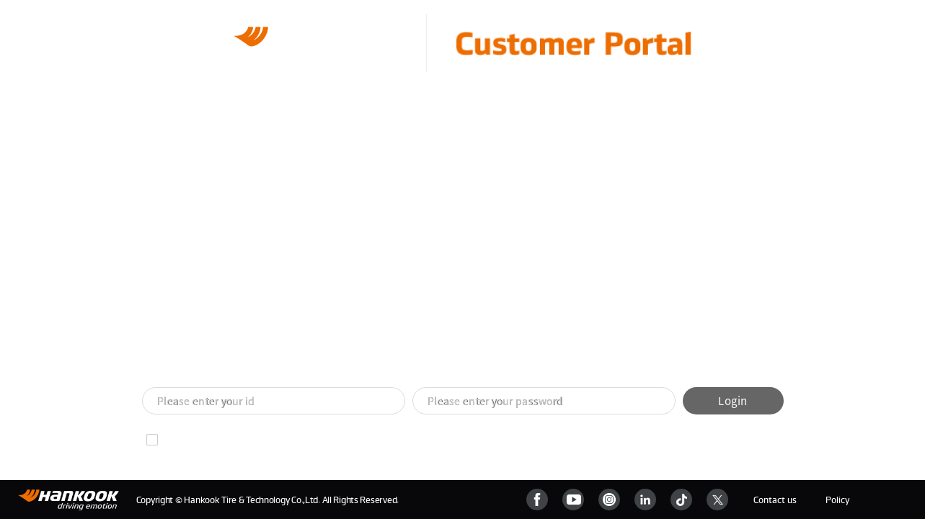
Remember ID (194, 439)
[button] (445, 362)
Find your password (299, 439)
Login (732, 401)
